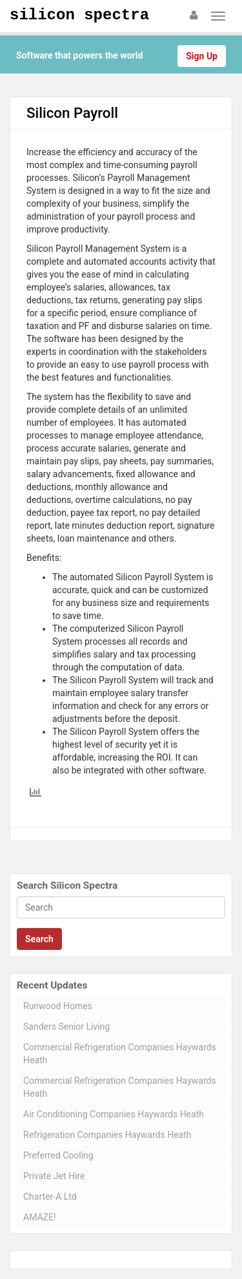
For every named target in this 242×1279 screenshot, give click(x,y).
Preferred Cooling (58, 1155)
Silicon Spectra (79, 15)
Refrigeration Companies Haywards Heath (107, 1135)
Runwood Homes (57, 1006)
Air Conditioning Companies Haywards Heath (113, 1114)
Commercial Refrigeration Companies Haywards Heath (119, 1053)
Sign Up (201, 56)
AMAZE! (39, 1217)
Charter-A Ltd (50, 1196)
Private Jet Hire (54, 1176)
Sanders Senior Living (66, 1026)
